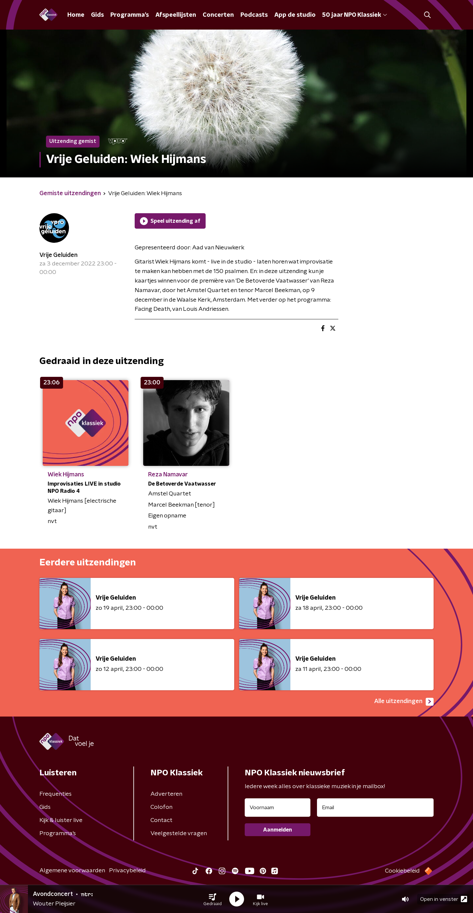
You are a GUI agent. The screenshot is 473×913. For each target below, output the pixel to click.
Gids (97, 15)
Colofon (161, 807)
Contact (161, 820)
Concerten (218, 15)
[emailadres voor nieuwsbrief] (375, 807)
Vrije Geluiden (58, 255)
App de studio (295, 15)
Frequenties (55, 794)
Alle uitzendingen (404, 702)
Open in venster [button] (443, 899)
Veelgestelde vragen (178, 833)
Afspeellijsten (175, 15)
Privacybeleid (127, 871)
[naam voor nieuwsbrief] (277, 807)
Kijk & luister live (60, 820)
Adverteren (166, 794)
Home (75, 15)
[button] (212, 899)
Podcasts (254, 15)
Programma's (129, 15)
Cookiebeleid (402, 871)
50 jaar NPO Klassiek (354, 15)
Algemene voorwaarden (72, 871)
